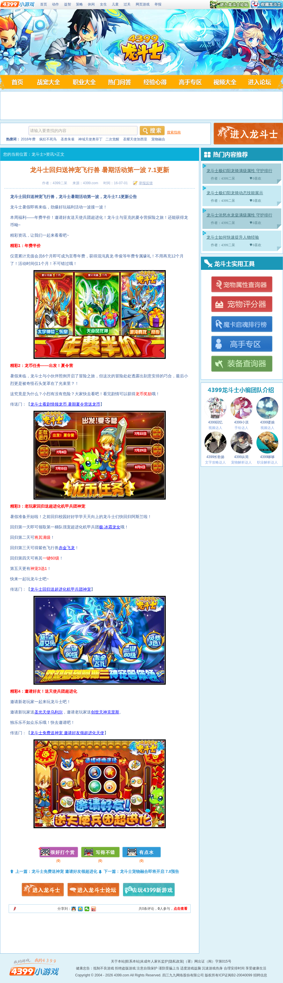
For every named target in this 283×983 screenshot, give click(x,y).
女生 (103, 4)
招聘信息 (260, 975)
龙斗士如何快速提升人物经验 (232, 237)
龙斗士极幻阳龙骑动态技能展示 (234, 193)
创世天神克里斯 (105, 712)
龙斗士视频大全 (225, 82)
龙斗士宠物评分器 (241, 304)
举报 (157, 4)
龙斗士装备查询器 (241, 364)
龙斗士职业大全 (83, 82)
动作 (55, 4)
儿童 (115, 4)
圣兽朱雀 (68, 139)
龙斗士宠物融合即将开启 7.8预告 (149, 871)
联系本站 (132, 961)
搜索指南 (174, 132)
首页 (43, 4)
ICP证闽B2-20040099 (235, 975)
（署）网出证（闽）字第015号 (207, 961)
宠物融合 (158, 139)
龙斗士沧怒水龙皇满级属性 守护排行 (239, 215)
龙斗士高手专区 (190, 82)
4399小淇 (241, 410)
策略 (79, 4)
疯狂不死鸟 (48, 139)
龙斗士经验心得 (154, 82)
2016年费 (28, 139)
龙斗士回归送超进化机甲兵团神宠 (60, 589)
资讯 (50, 154)
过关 (127, 4)
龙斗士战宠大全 (48, 82)
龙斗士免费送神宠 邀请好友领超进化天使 (67, 732)
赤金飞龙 (67, 547)
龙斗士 (37, 154)
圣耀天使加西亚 (135, 139)
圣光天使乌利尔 (48, 712)
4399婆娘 (267, 410)
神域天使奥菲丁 (90, 139)
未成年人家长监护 (154, 961)
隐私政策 (176, 961)
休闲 (91, 4)
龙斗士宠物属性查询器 (241, 285)
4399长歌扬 (215, 445)
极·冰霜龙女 (109, 527)
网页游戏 (143, 4)
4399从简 (241, 445)
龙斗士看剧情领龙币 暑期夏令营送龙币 (65, 404)
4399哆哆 (267, 445)
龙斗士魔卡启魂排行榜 (241, 324)
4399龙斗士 (142, 49)
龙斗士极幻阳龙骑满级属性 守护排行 (239, 171)
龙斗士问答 (119, 82)
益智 (67, 4)
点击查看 (180, 909)
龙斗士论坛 (261, 82)
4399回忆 (215, 410)
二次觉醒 (112, 139)
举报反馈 (146, 183)
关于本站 (118, 961)
